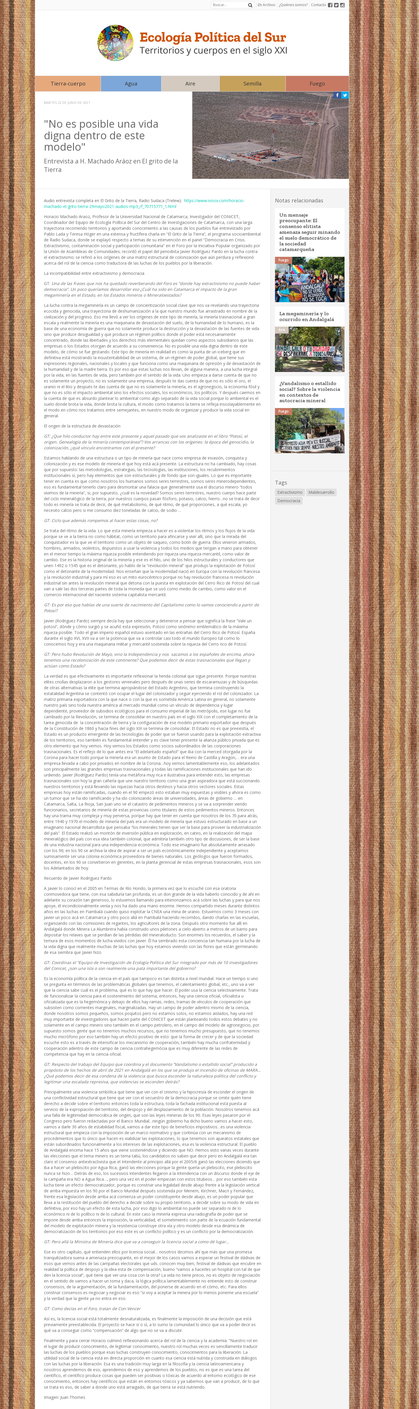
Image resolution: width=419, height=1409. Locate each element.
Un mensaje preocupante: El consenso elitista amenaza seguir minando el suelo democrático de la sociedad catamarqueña (309, 232)
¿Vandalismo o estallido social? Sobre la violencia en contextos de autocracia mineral (309, 392)
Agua (131, 83)
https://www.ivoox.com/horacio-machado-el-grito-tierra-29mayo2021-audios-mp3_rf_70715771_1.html (144, 203)
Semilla (253, 83)
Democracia (288, 500)
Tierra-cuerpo (68, 83)
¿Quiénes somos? (293, 4)
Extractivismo (290, 492)
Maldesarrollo (321, 492)
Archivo (266, 4)
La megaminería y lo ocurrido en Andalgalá (306, 316)
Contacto (318, 4)
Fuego (317, 83)
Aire (190, 83)
